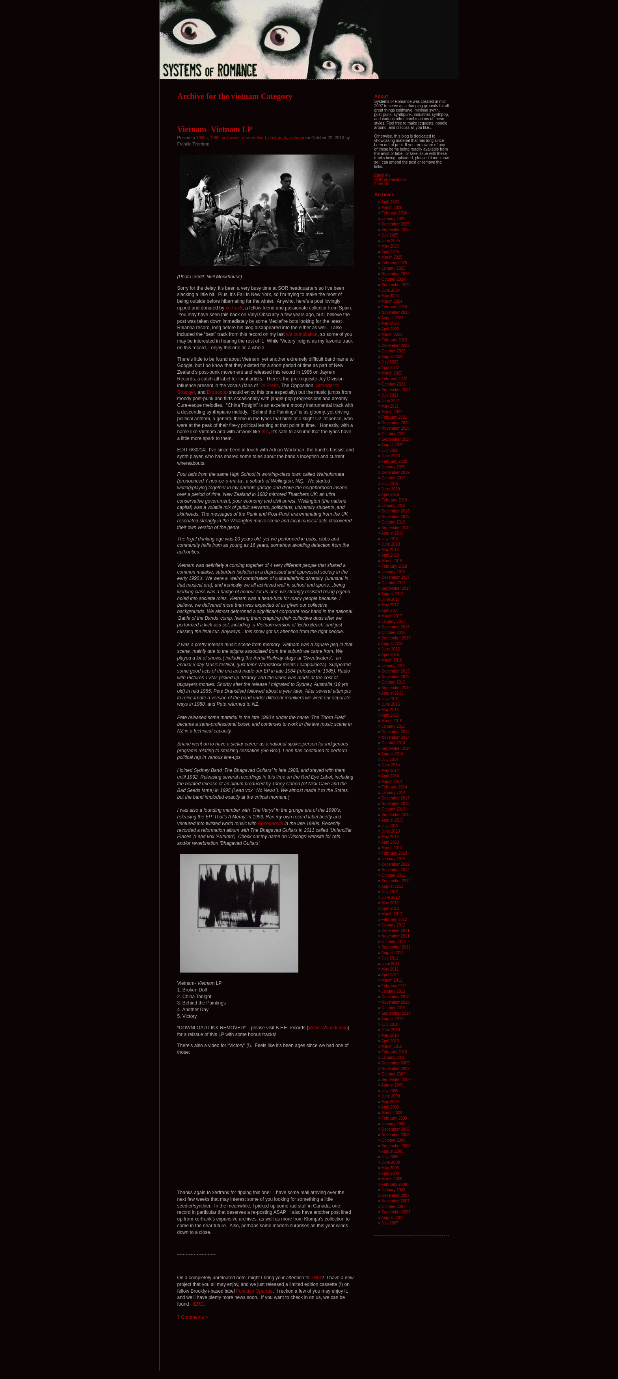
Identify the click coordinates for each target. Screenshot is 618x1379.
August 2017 (392, 594)
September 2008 (396, 1146)
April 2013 (390, 842)
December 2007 (396, 1195)
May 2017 (390, 605)
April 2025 (390, 252)
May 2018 (390, 550)
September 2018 (396, 528)
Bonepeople (270, 823)
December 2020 (396, 423)
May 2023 (390, 323)
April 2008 (390, 1173)
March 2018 (392, 561)
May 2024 (390, 296)
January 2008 (394, 1190)
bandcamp (337, 1028)
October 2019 (394, 478)
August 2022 (392, 356)
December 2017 (396, 577)
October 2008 (394, 1140)
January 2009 (394, 1124)
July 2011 (390, 958)
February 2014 (394, 787)
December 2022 (396, 345)
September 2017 (396, 588)
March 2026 (392, 207)
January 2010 (394, 1057)
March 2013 (392, 848)
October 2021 (394, 384)
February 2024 (394, 307)
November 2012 (396, 870)
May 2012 (390, 903)
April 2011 (390, 975)
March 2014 (392, 781)
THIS (316, 1277)
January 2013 (394, 859)
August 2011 (392, 952)
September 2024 (396, 285)
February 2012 (394, 919)
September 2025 (396, 229)
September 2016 (396, 638)
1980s (202, 137)
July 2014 (390, 759)
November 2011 (396, 936)
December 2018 (396, 511)
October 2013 (394, 809)
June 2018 (391, 544)
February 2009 (394, 1118)
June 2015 (391, 704)
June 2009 (391, 1096)
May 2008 (390, 1168)
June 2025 (391, 241)
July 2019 (390, 483)
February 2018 (394, 566)
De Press (269, 385)
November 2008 (396, 1135)
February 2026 (394, 213)
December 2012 (396, 864)
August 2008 (392, 1151)
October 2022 (394, 351)
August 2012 (392, 886)
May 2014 (390, 770)
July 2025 (390, 235)
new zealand (254, 137)
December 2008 (396, 1129)
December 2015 (396, 671)
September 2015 (396, 688)
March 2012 (392, 914)
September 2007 (396, 1212)
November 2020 (396, 428)
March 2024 (392, 301)
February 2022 (394, 378)
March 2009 (392, 1113)
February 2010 (394, 1052)
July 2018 (390, 539)
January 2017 (394, 621)
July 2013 (390, 826)
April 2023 (390, 329)
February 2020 (394, 461)
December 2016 (396, 627)
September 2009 (396, 1079)
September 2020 (396, 439)
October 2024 (394, 279)
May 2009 (390, 1101)
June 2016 (391, 649)
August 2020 (392, 445)
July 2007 (390, 1223)
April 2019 (390, 494)
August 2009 (392, 1085)
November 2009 (396, 1068)
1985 (215, 137)
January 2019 (394, 505)
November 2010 (396, 1002)
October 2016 (394, 632)
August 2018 (392, 533)
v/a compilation (302, 334)
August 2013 (392, 820)
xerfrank (233, 308)
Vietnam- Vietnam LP (215, 129)
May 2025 (390, 246)
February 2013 (394, 853)
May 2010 (390, 1035)
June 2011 (391, 964)
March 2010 (392, 1046)
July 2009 (390, 1090)
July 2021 (390, 395)
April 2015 (390, 715)
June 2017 (391, 599)
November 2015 (396, 677)
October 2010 (394, 1008)
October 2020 (394, 434)
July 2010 (390, 1024)
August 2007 (392, 1217)
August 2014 (392, 754)
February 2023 (394, 340)
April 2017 (390, 610)
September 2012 (396, 881)
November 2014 (396, 737)
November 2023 (396, 312)
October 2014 (394, 743)
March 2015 (392, 721)
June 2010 (391, 1030)
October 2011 (394, 941)
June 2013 (391, 831)
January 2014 (394, 792)
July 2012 (390, 892)
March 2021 (392, 412)
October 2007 (394, 1206)
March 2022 (392, 373)
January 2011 (394, 991)
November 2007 (396, 1201)
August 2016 (392, 643)
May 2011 (390, 969)
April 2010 (390, 1041)
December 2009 (396, 1063)
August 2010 (392, 1019)
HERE (196, 1304)
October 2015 (394, 682)
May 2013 (390, 837)
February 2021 (394, 417)
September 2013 (396, 814)
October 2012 (394, 875)
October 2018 (394, 522)
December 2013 (396, 798)
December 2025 (396, 224)
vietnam (296, 137)
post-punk (277, 137)
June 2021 (391, 401)
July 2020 (390, 450)
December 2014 (396, 732)
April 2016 (390, 654)
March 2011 (392, 980)
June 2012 (391, 897)
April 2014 (390, 776)
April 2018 (390, 555)
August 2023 (392, 318)
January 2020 (394, 467)
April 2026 (390, 202)
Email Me (382, 175)
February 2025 (394, 263)
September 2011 (396, 947)
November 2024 (396, 274)
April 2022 (390, 367)
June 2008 (391, 1162)
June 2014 (391, 765)
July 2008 (390, 1157)
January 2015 (394, 726)
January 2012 (394, 925)
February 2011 (394, 986)
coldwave (231, 137)
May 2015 (390, 710)
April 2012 (390, 908)
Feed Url (381, 184)
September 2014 (396, 748)
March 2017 (392, 616)
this (265, 431)
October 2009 (394, 1074)
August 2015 (392, 693)
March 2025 (392, 257)
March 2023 (392, 334)
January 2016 (394, 665)
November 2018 (396, 516)
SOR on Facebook (390, 179)
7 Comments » (192, 1317)
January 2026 (394, 218)
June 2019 (391, 489)
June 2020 (391, 456)
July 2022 (390, 362)
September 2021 (396, 390)
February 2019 (394, 500)
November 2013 (396, 803)
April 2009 (390, 1107)
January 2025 (394, 268)
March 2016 (392, 660)
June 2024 (391, 290)
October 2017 (394, 583)
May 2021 (390, 406)
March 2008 (392, 1179)
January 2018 (394, 572)
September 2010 (396, 1013)
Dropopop (217, 392)
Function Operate (254, 1291)
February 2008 (394, 1184)
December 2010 (396, 997)
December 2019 (396, 472)
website (316, 1028)
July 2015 (390, 699)
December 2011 (396, 930)
